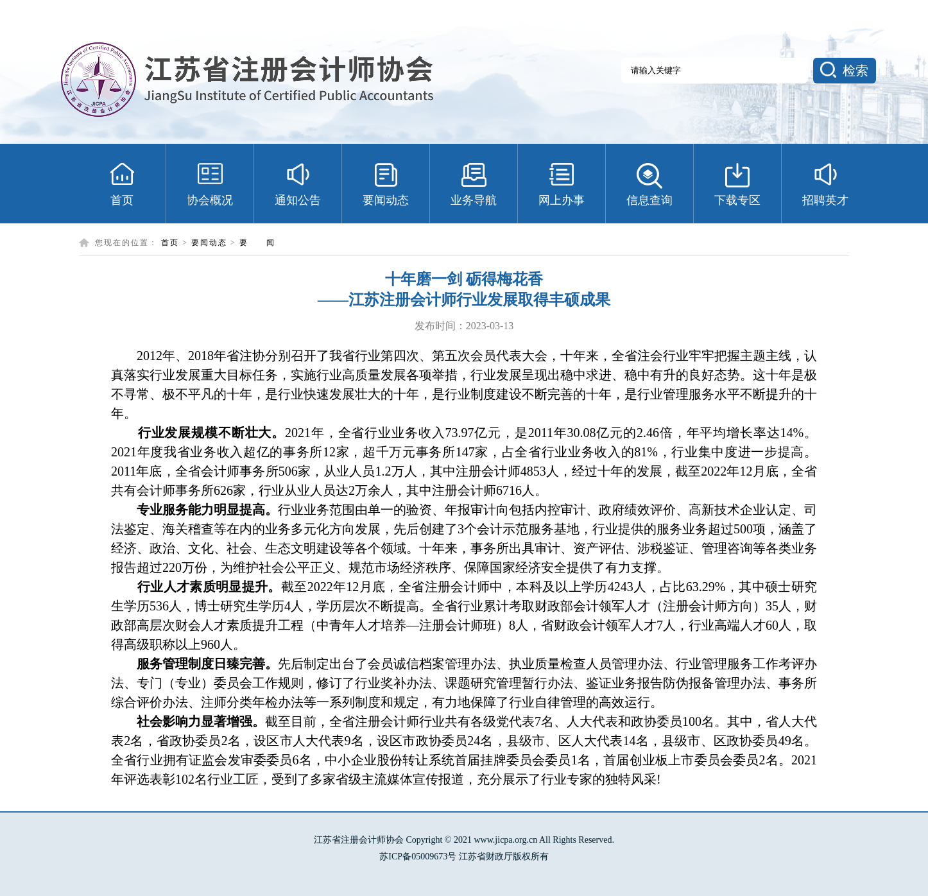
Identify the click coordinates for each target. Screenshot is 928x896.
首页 (170, 242)
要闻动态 (209, 242)
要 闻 (257, 242)
